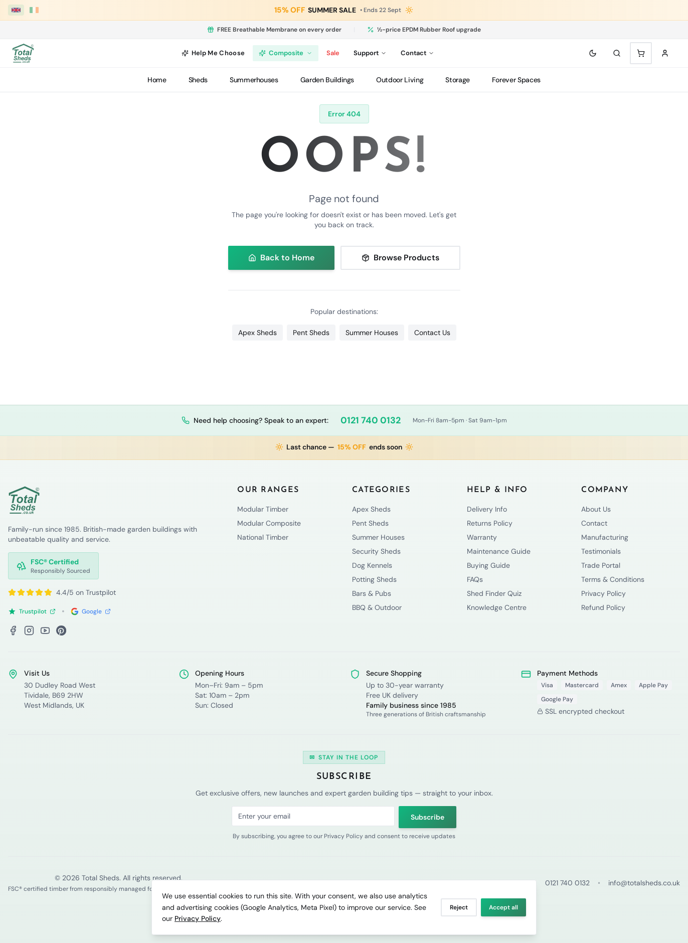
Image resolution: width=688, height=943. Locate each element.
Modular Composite (269, 523)
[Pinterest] (61, 630)
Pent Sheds (311, 332)
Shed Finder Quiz (494, 593)
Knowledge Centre (497, 607)
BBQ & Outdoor (377, 607)
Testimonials (601, 551)
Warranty (482, 537)
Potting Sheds (374, 579)
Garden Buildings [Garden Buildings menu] (327, 79)
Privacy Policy (198, 918)
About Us (596, 509)
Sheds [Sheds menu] (198, 79)
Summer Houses (372, 332)
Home (156, 79)
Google (91, 611)
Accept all (503, 907)
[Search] (617, 53)
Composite (285, 53)
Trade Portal (600, 565)
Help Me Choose (213, 53)
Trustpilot (32, 611)
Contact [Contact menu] (417, 53)
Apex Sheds (257, 332)
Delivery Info (487, 509)
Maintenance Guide (499, 551)
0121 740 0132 (370, 420)
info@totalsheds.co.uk (644, 882)
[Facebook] (13, 630)
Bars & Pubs (371, 593)
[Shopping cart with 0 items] (641, 53)
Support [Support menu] (370, 53)
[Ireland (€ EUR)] (34, 10)
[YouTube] (45, 630)
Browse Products (400, 257)
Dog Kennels (372, 565)
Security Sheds (376, 551)
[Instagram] (29, 630)
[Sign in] (665, 53)
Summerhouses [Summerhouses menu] (254, 79)
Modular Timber (262, 509)
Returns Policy (489, 523)
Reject (459, 907)
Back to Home (281, 257)
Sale (332, 53)
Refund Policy (603, 607)
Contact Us (432, 332)
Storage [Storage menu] (457, 79)
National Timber (262, 537)
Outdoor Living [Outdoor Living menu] (399, 79)
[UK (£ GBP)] (16, 10)
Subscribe (427, 817)
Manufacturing (604, 537)
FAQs (475, 579)
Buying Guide (488, 565)
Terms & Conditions (612, 579)
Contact (594, 523)
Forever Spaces (516, 79)
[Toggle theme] (593, 53)
